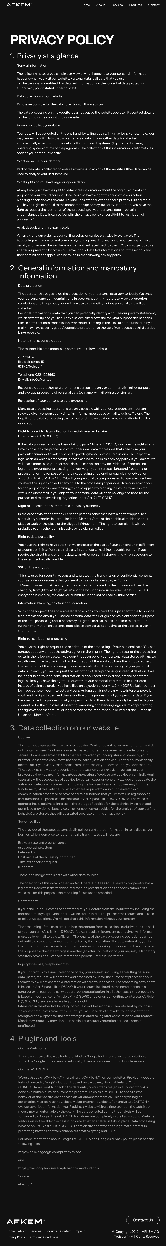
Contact (154, 5)
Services (117, 5)
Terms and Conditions (43, 1240)
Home (86, 5)
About (100, 5)
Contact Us (143, 1222)
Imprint (80, 1234)
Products (135, 5)
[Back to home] (19, 5)
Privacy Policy (15, 1240)
